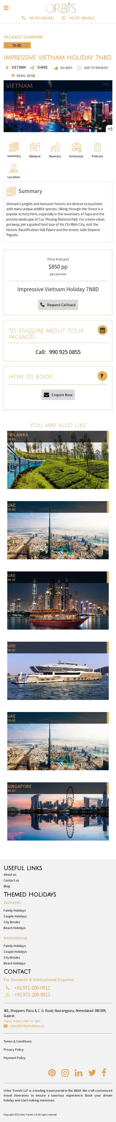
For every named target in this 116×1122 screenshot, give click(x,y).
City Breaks (12, 922)
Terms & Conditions (18, 1041)
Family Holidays (15, 910)
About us (10, 874)
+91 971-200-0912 (41, 18)
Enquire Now (58, 394)
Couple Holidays (15, 916)
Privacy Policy (14, 1049)
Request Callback (58, 304)
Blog (7, 886)
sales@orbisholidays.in (27, 1026)
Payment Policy (15, 1058)
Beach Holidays (15, 928)
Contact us (11, 880)
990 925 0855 (65, 352)
